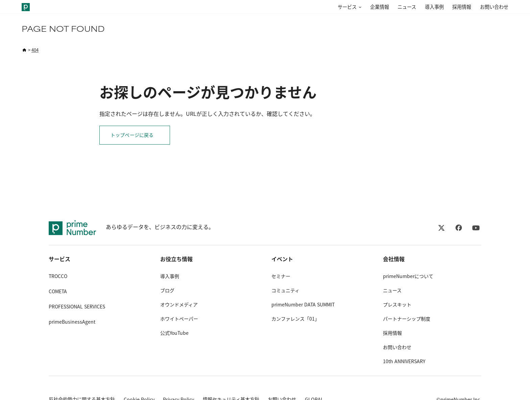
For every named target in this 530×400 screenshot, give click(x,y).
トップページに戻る (132, 135)
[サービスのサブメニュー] (359, 7)
